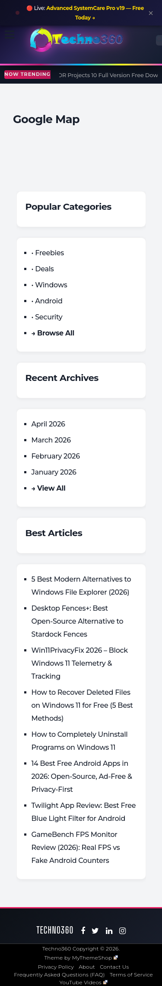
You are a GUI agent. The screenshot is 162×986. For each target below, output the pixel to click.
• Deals (43, 269)
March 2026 (51, 440)
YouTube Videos (84, 982)
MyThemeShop (95, 957)
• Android (47, 301)
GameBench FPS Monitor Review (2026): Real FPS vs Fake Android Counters (76, 847)
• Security (47, 317)
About (87, 966)
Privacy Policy (56, 966)
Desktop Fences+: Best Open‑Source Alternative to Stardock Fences (78, 621)
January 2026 (54, 472)
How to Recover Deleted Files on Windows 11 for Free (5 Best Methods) (82, 705)
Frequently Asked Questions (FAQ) (59, 974)
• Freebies (48, 253)
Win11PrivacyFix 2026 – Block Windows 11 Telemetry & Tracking (80, 663)
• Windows (49, 285)
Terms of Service (131, 974)
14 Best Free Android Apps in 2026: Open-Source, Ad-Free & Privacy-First (82, 776)
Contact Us (114, 966)
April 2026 (48, 424)
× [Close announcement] (150, 13)
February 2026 (56, 456)
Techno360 (55, 930)
